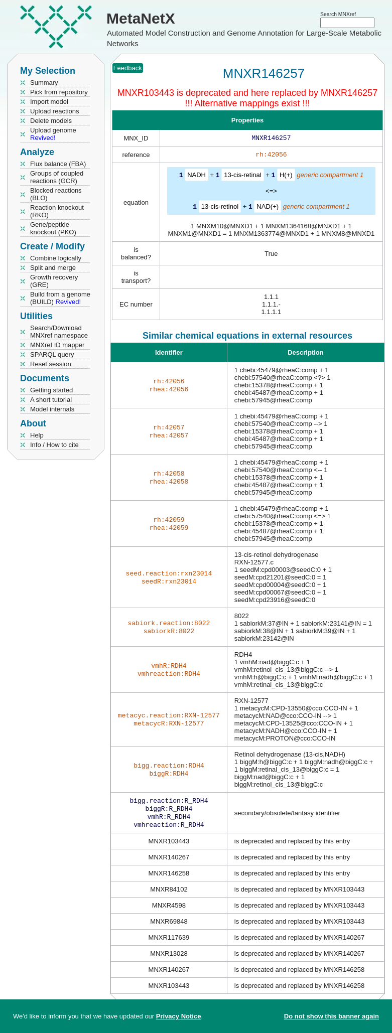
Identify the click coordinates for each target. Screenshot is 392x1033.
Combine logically (55, 258)
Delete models (51, 120)
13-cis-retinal (242, 177)
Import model (49, 101)
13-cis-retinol (219, 208)
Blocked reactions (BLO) (56, 194)
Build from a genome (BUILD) (60, 298)
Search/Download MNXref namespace (59, 331)
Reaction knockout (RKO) (57, 211)
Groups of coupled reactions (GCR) (56, 177)
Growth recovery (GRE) (54, 280)
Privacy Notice (178, 1016)
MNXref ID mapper (57, 345)
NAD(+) (267, 208)
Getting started (51, 390)
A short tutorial (51, 399)
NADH (196, 177)
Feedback (127, 68)
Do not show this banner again (331, 1016)
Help (37, 435)
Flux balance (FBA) (58, 164)
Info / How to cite (54, 445)
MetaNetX (140, 18)
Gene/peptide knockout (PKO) (53, 228)
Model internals (52, 409)
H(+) (286, 177)
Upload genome (53, 133)
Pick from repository (59, 92)
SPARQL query (52, 354)
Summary (44, 82)
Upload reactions (54, 111)
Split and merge (53, 267)
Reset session (50, 364)
